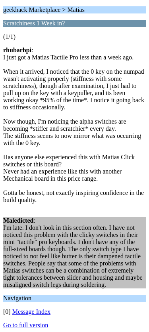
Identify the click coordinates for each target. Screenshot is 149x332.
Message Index (31, 311)
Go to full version (25, 325)
